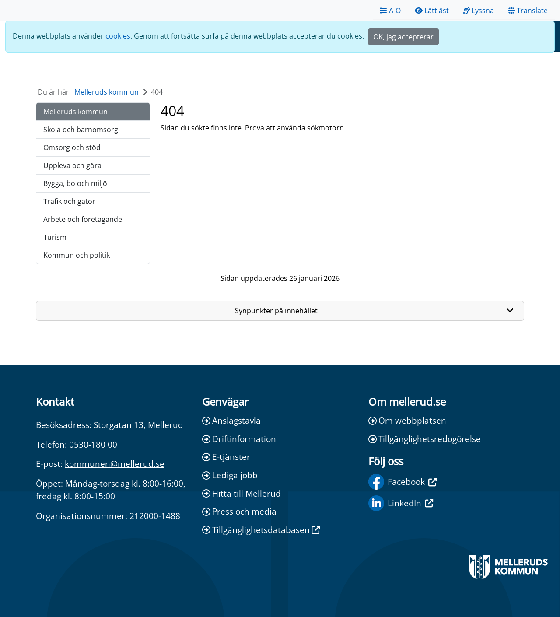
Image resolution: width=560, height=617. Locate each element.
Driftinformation (239, 439)
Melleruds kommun (106, 92)
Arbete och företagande (82, 219)
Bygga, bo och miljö (75, 183)
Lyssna (478, 10)
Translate (528, 10)
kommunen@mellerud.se (114, 464)
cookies (117, 36)
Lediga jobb (230, 475)
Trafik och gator (69, 201)
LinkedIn (400, 503)
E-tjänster (226, 457)
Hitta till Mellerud (241, 493)
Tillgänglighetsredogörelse (424, 439)
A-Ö (390, 10)
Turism (54, 237)
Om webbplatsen (407, 420)
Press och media (239, 511)
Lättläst (432, 10)
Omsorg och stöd (72, 147)
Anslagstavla (231, 420)
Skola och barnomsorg (80, 129)
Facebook (402, 482)
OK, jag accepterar (403, 37)
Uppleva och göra (72, 165)
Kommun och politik (76, 255)
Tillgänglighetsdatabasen (261, 530)
